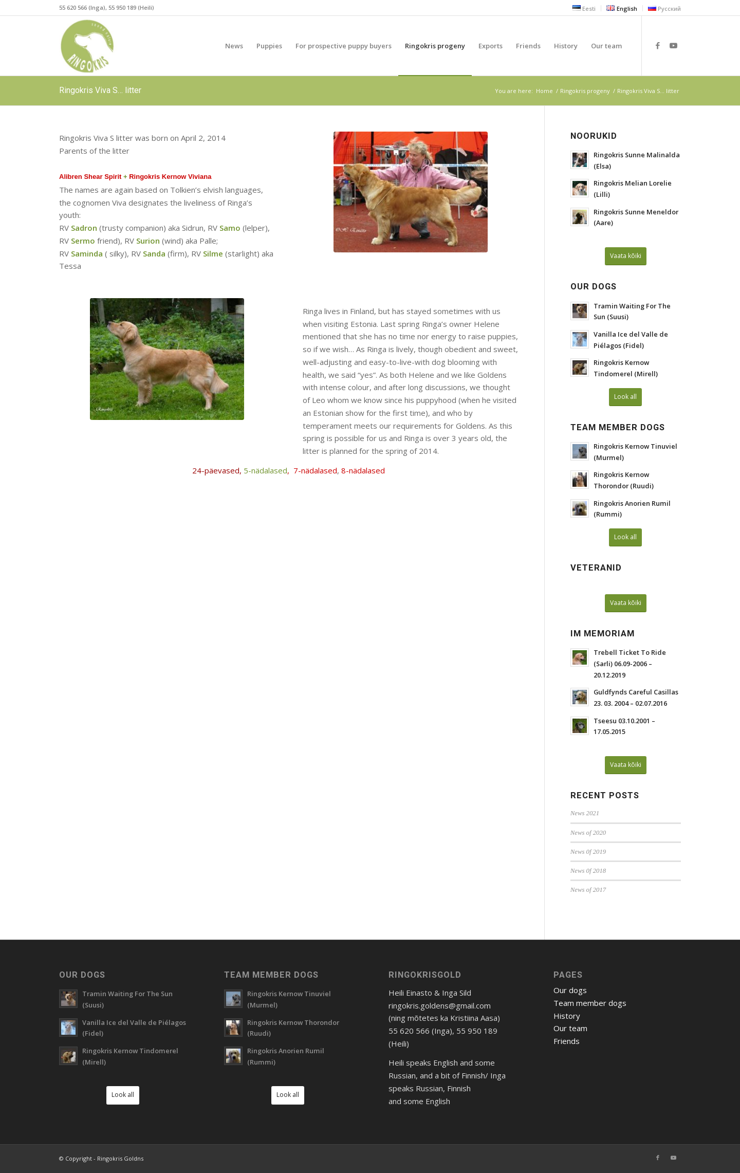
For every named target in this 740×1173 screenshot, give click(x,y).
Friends (566, 1041)
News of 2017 (588, 889)
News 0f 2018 (588, 870)
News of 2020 (588, 832)
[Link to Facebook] (657, 45)
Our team (570, 1028)
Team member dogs (589, 1003)
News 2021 (584, 813)
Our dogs (570, 990)
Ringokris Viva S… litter (100, 90)
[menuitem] (584, 8)
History (566, 1016)
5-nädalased (265, 470)
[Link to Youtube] (673, 45)
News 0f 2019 (588, 851)
